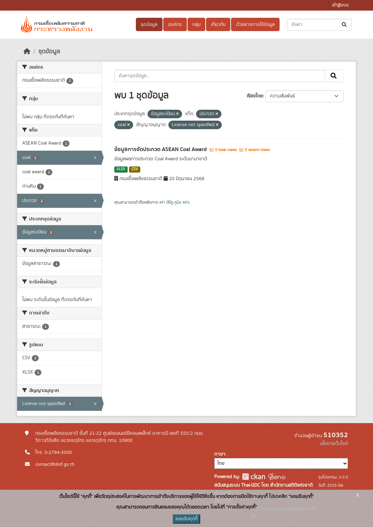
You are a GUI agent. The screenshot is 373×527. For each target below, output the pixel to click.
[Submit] (344, 25)
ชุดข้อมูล (149, 24)
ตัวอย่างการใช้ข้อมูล (255, 24)
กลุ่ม (196, 24)
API (162, 202)
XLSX (120, 169)
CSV (134, 169)
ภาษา (219, 454)
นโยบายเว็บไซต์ (334, 443)
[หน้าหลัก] (27, 51)
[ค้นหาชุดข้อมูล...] (319, 25)
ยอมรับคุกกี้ (186, 518)
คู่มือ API (181, 202)
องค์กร (175, 24)
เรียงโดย (255, 96)
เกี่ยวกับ (218, 24)
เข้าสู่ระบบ (340, 5)
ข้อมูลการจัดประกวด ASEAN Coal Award (161, 149)
